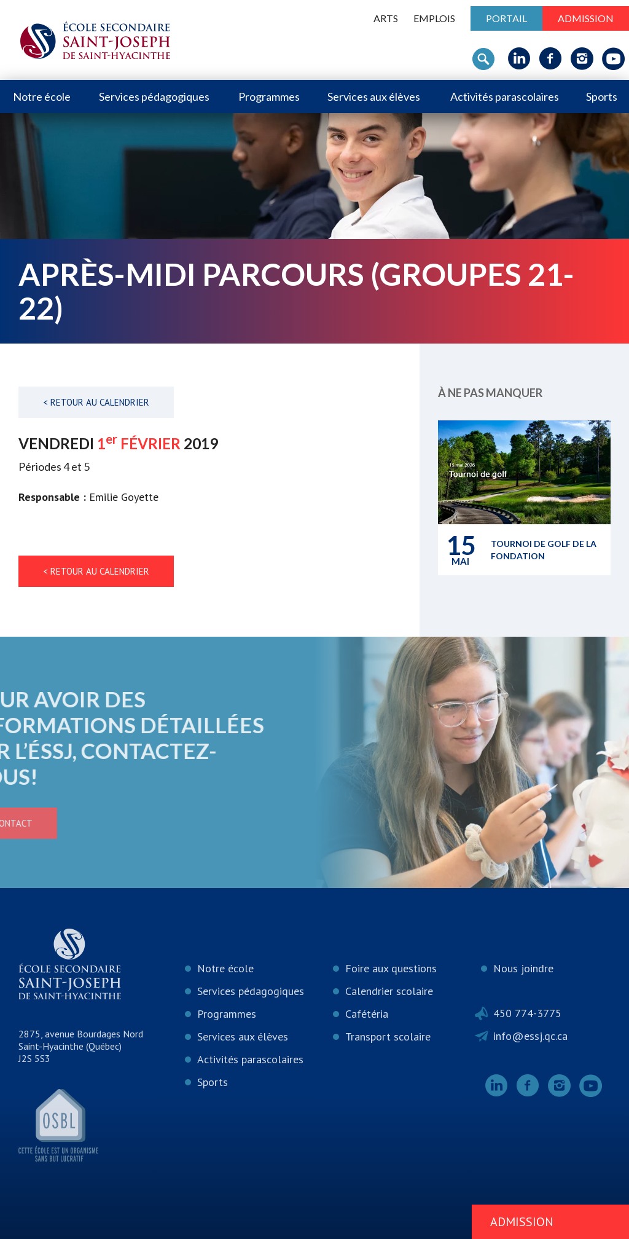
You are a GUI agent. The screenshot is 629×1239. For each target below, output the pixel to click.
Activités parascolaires (504, 96)
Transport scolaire (388, 1036)
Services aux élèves (373, 96)
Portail (506, 18)
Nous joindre (523, 968)
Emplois (434, 18)
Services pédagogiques (154, 96)
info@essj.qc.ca (530, 1036)
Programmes (269, 96)
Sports (601, 96)
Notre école (42, 96)
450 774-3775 (527, 1013)
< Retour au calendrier (96, 402)
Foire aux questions (391, 968)
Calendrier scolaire (389, 991)
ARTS (385, 18)
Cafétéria (366, 1014)
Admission (586, 18)
